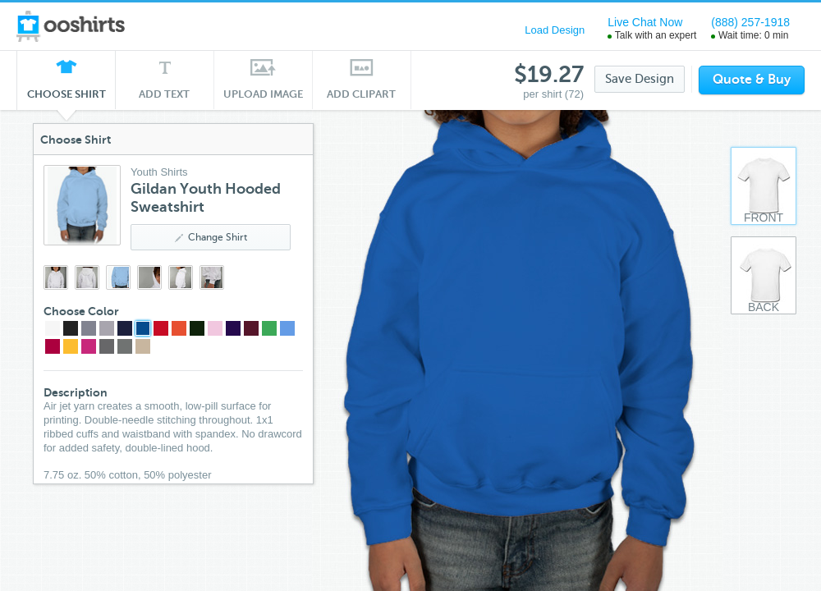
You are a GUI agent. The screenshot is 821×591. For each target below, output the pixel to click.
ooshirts (71, 26)
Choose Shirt (66, 98)
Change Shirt (211, 237)
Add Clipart (362, 94)
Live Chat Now (645, 22)
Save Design (639, 78)
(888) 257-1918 (750, 22)
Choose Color (81, 311)
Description (76, 392)
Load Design (555, 30)
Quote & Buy (752, 79)
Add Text (164, 94)
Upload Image (263, 94)
